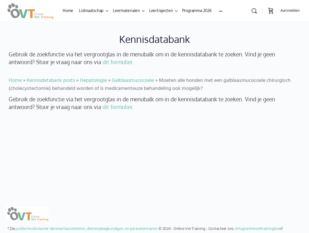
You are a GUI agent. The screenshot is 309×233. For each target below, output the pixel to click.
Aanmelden (290, 10)
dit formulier (117, 62)
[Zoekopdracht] (254, 10)
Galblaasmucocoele (133, 80)
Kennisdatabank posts (51, 80)
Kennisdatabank (154, 39)
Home (15, 80)
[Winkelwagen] (271, 11)
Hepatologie (93, 80)
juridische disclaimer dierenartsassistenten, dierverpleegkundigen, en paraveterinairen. (87, 229)
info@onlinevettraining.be (257, 229)
